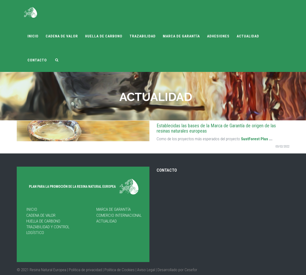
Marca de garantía (181, 36)
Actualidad (248, 36)
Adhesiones (218, 36)
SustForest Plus (254, 138)
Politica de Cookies (119, 269)
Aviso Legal (146, 269)
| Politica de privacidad (85, 269)
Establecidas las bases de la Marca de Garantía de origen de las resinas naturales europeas (216, 128)
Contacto (37, 60)
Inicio (32, 36)
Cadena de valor (62, 36)
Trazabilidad (143, 36)
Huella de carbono (103, 36)
